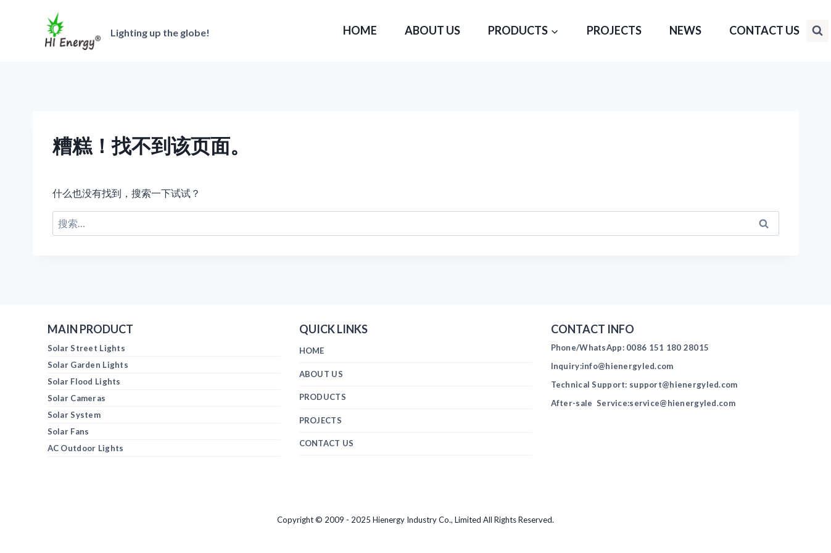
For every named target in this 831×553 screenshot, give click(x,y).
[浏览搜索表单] (817, 31)
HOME (360, 30)
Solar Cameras (77, 398)
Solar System (74, 415)
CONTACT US (764, 30)
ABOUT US (432, 30)
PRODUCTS (322, 397)
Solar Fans (68, 431)
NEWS (685, 30)
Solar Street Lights (86, 348)
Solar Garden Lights (88, 365)
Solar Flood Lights (84, 381)
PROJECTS (614, 30)
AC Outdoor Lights (86, 448)
